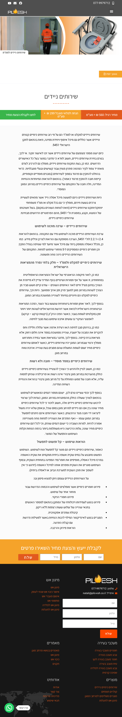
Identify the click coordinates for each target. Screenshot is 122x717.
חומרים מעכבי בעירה (106, 650)
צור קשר (54, 691)
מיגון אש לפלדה (50, 605)
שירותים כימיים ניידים (106, 687)
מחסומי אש (53, 600)
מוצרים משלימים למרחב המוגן (101, 696)
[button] (111, 11)
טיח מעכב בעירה (108, 663)
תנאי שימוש (53, 700)
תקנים (56, 663)
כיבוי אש (55, 659)
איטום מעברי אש (50, 596)
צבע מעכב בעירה (108, 655)
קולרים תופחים (109, 691)
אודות (56, 687)
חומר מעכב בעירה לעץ (105, 659)
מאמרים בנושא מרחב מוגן (45, 650)
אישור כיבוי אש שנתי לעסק (45, 592)
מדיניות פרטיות (51, 696)
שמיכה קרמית (109, 672)
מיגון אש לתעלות (50, 609)
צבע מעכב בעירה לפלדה (103, 668)
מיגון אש (55, 587)
